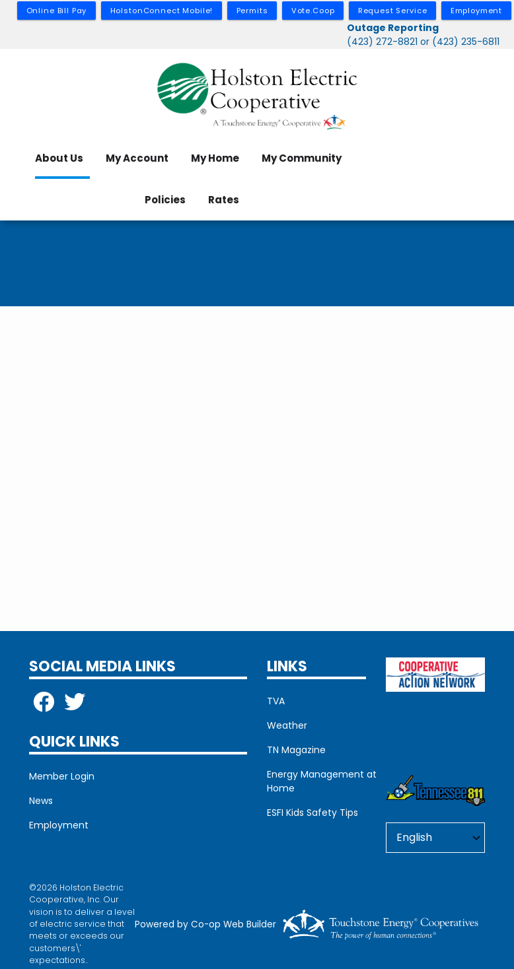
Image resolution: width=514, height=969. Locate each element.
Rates (223, 200)
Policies (165, 200)
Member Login (61, 776)
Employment (59, 825)
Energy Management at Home (322, 781)
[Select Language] (435, 837)
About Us (59, 158)
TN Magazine (296, 749)
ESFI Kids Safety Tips (312, 812)
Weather (287, 725)
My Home (215, 158)
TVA (276, 701)
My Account (137, 158)
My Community (302, 158)
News (41, 800)
